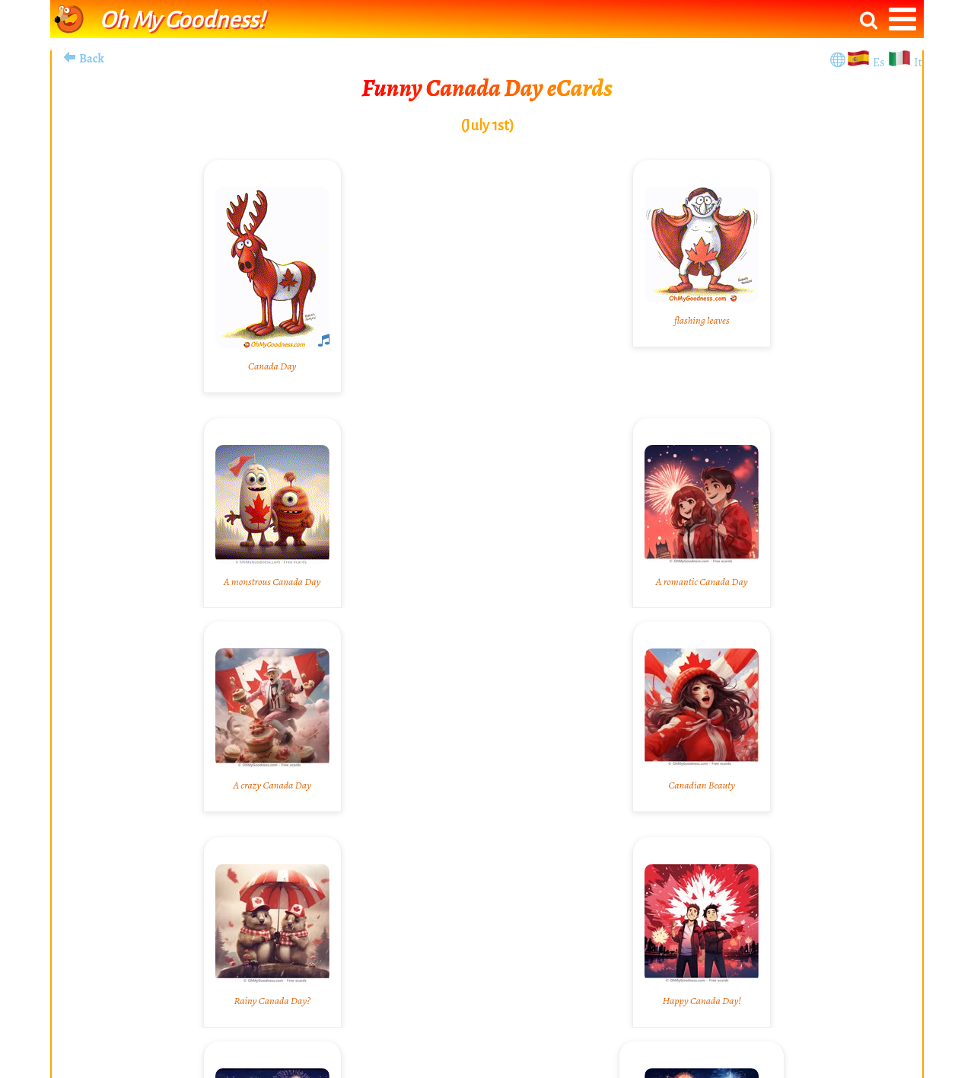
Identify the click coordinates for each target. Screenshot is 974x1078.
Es (880, 62)
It (918, 62)
